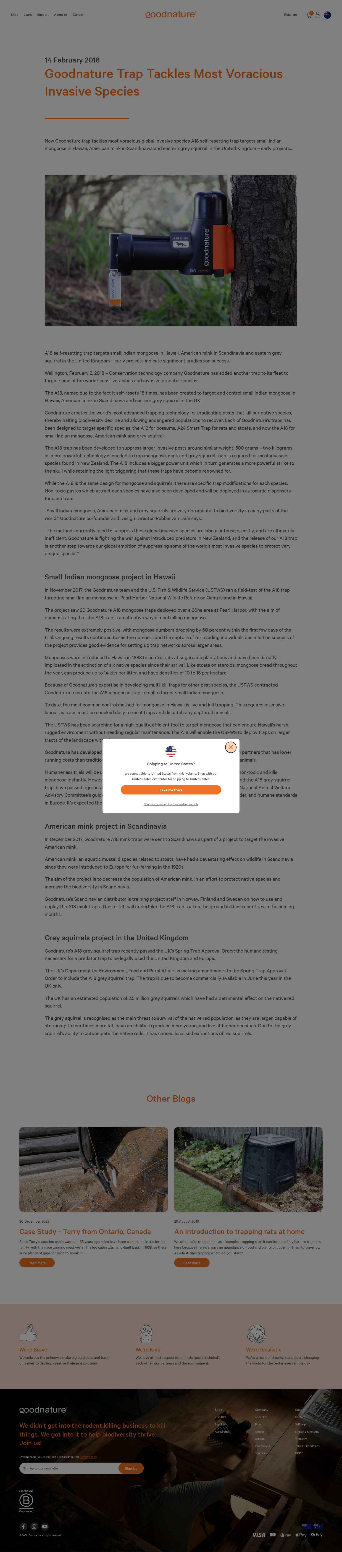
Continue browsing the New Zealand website (171, 804)
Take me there (171, 789)
